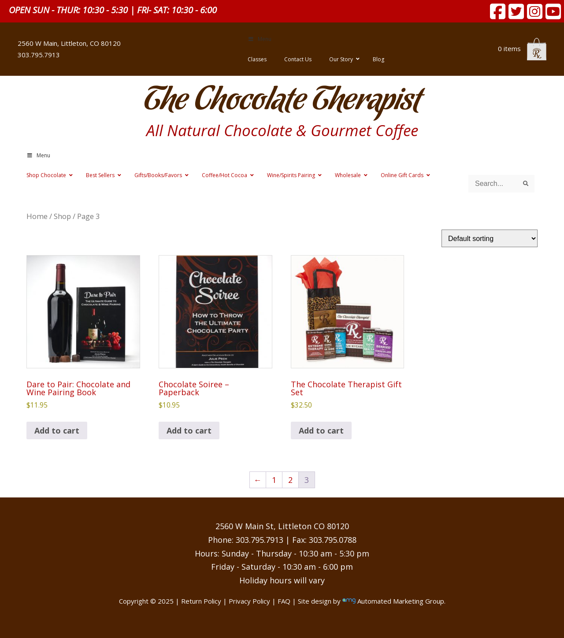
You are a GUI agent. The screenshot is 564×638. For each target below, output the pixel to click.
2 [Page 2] (290, 480)
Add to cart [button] (56, 430)
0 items (522, 48)
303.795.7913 (39, 54)
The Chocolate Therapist (282, 101)
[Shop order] (490, 238)
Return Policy (201, 601)
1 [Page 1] (274, 480)
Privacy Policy (249, 601)
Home (37, 216)
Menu (259, 39)
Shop (62, 216)
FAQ (284, 601)
